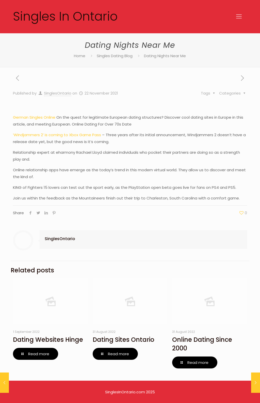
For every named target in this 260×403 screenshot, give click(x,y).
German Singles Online (34, 117)
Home (79, 55)
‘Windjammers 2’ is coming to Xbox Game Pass (57, 134)
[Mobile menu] (239, 16)
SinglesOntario (57, 93)
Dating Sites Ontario (123, 339)
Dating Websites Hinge (48, 339)
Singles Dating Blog (115, 55)
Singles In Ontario (65, 16)
